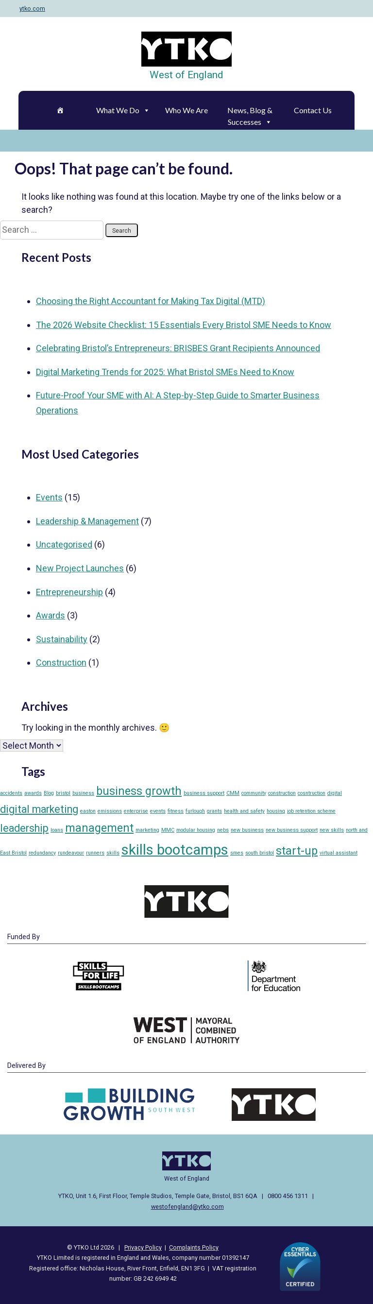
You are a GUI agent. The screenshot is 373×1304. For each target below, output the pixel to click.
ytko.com (32, 8)
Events (49, 497)
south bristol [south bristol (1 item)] (259, 853)
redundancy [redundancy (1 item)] (42, 853)
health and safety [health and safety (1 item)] (244, 811)
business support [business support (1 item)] (204, 793)
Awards (50, 615)
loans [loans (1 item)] (57, 830)
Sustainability (61, 639)
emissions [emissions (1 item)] (110, 811)
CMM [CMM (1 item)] (232, 793)
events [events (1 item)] (158, 811)
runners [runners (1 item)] (95, 853)
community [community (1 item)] (253, 793)
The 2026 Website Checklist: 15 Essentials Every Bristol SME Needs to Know (183, 325)
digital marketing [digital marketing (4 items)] (39, 809)
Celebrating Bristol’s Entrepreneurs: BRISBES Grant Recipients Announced (178, 348)
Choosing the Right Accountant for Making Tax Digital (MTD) (150, 301)
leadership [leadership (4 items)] (24, 828)
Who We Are (186, 110)
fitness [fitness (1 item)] (176, 811)
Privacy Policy (143, 1247)
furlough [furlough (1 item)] (195, 811)
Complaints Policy (194, 1247)
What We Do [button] (123, 110)
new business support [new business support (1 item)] (292, 830)
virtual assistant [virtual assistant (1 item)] (338, 853)
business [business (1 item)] (83, 793)
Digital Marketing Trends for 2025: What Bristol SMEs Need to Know (165, 372)
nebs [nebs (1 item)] (223, 830)
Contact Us (313, 110)
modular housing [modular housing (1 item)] (195, 830)
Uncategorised (64, 544)
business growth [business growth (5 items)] (139, 791)
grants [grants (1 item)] (214, 811)
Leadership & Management (87, 521)
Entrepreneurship (69, 592)
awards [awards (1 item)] (33, 793)
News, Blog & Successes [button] (249, 112)
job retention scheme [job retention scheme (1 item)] (311, 811)
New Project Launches (80, 568)
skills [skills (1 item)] (112, 853)
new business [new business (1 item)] (247, 830)
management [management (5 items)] (99, 828)
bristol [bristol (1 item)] (63, 793)
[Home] (59, 110)
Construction (61, 662)
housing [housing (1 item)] (276, 811)
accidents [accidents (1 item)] (11, 793)
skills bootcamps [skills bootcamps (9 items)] (174, 849)
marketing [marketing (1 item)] (147, 830)
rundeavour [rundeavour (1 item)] (71, 853)
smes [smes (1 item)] (236, 853)
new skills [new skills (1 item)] (332, 830)
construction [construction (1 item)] (282, 793)
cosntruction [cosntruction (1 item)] (311, 793)
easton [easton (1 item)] (88, 811)
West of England (186, 75)
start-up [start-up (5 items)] (297, 851)
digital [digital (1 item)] (334, 793)
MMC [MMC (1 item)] (167, 830)
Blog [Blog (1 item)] (49, 793)
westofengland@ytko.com (187, 1206)
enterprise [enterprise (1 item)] (136, 811)
